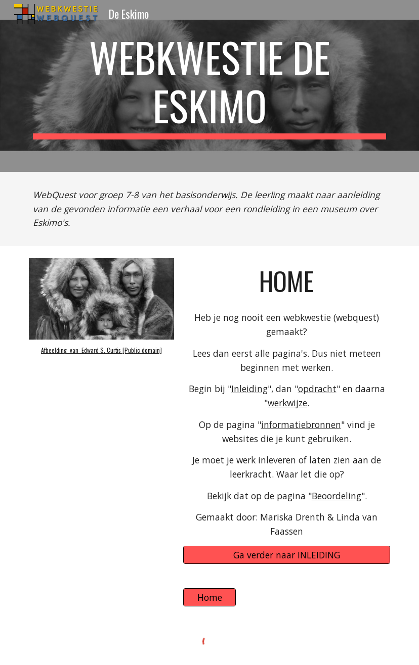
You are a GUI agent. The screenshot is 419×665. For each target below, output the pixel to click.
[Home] (209, 597)
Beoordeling (336, 496)
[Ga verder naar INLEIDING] (287, 554)
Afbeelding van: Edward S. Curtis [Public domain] (101, 350)
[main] (209, 86)
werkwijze (287, 403)
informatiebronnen (301, 424)
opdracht (317, 389)
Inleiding (249, 389)
